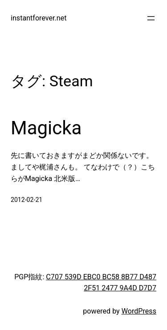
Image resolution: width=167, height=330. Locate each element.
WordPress (139, 311)
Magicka (46, 128)
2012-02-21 (26, 199)
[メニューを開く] (151, 18)
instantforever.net (39, 18)
